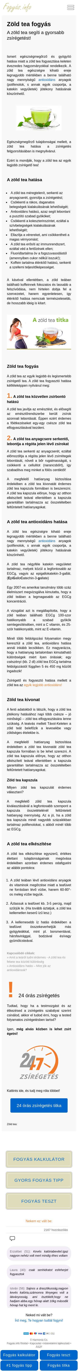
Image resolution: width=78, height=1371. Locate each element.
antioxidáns (46, 80)
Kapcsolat (35, 1343)
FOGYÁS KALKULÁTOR (39, 1159)
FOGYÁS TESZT (39, 1201)
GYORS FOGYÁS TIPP (38, 1180)
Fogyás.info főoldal (17, 1343)
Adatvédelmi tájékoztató (56, 1343)
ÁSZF (39, 1346)
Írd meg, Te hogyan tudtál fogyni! (39, 1320)
